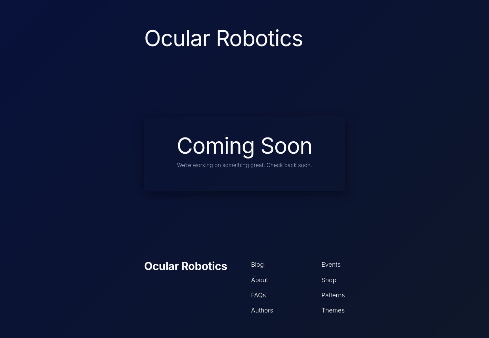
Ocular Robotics (185, 266)
